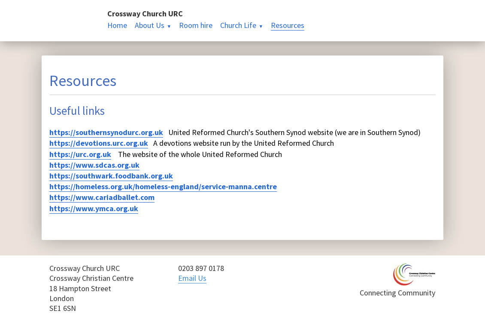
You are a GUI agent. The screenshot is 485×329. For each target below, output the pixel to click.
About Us (149, 25)
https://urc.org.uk (80, 154)
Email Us (192, 278)
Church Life (238, 25)
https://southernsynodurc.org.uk (106, 132)
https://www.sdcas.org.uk (94, 165)
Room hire (195, 25)
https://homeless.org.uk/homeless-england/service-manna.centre (163, 186)
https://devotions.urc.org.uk (98, 143)
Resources (287, 25)
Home (117, 25)
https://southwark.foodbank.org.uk (111, 176)
